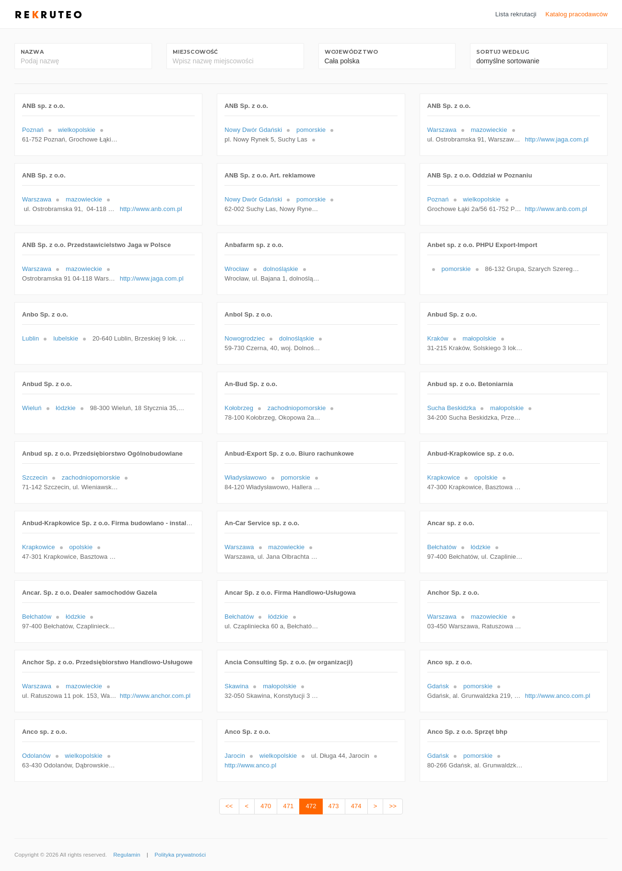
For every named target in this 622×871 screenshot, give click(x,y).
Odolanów (36, 755)
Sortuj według (502, 51)
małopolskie (479, 338)
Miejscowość (195, 51)
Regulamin (126, 855)
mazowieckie (489, 129)
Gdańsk (438, 686)
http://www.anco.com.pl (557, 695)
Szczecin (34, 477)
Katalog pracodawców (576, 14)
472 (310, 806)
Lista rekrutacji (516, 14)
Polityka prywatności (180, 855)
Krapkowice (443, 477)
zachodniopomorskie (297, 408)
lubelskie (65, 338)
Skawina (236, 686)
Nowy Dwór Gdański (253, 129)
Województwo (351, 51)
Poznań (33, 129)
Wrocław (236, 268)
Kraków (437, 338)
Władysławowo (245, 477)
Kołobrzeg (238, 408)
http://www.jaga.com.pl (556, 139)
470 (265, 806)
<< (229, 806)
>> (392, 806)
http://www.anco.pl (250, 765)
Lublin (30, 338)
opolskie (486, 477)
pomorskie (311, 129)
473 (334, 806)
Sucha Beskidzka (451, 408)
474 (356, 806)
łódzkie (65, 408)
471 (288, 806)
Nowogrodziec (244, 338)
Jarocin (234, 755)
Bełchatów (442, 547)
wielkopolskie (76, 129)
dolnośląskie (280, 268)
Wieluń (32, 408)
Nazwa (32, 51)
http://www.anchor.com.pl (155, 695)
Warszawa (442, 129)
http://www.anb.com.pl (151, 208)
